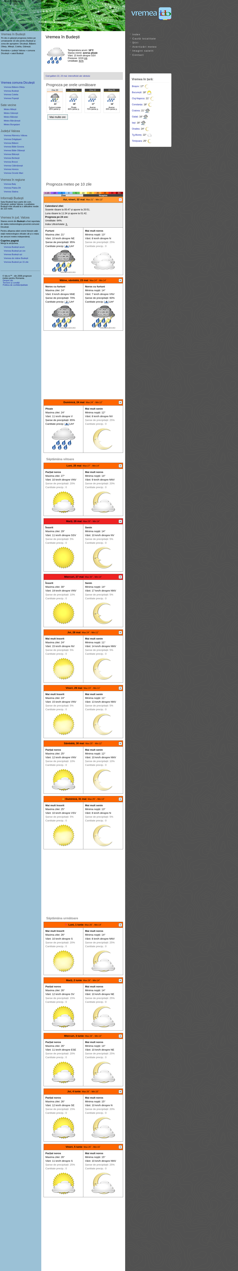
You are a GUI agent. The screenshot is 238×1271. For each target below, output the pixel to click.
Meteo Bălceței (11, 117)
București (136, 92)
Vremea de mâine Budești (16, 258)
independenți (23, 236)
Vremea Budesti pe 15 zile (16, 262)
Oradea (136, 128)
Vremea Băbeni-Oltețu (14, 87)
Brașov (135, 86)
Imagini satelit (143, 50)
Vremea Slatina (11, 191)
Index (136, 34)
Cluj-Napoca (138, 98)
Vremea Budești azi (13, 254)
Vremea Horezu (11, 169)
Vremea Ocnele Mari (13, 173)
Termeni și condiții (11, 283)
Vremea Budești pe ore (14, 251)
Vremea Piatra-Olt (12, 188)
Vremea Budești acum (14, 247)
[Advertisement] (83, 149)
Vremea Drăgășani (12, 139)
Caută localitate (144, 38)
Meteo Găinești (11, 113)
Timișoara (137, 141)
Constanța (137, 104)
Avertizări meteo (144, 46)
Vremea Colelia (11, 94)
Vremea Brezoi (11, 162)
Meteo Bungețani (12, 124)
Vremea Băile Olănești (14, 150)
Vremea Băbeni (11, 143)
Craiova (136, 110)
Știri (135, 42)
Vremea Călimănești (13, 165)
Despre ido (8, 280)
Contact (138, 54)
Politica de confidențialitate (15, 285)
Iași (134, 122)
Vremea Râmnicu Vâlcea (15, 135)
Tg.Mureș (137, 135)
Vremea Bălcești (11, 154)
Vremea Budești (11, 91)
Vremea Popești (11, 98)
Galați (135, 116)
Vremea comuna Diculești (18, 82)
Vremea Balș (10, 184)
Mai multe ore (58, 117)
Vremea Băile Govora (14, 147)
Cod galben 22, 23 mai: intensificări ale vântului (68, 76)
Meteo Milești (10, 109)
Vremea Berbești (12, 158)
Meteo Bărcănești (12, 121)
